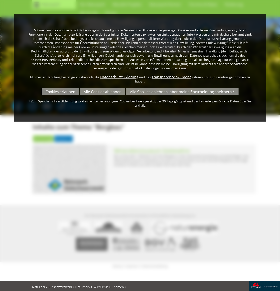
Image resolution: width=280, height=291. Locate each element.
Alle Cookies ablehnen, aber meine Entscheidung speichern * (182, 91)
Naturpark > (84, 287)
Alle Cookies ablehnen (103, 91)
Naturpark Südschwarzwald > (53, 287)
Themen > (119, 287)
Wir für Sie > (102, 287)
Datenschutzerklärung (119, 76)
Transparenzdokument (171, 76)
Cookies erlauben (60, 91)
